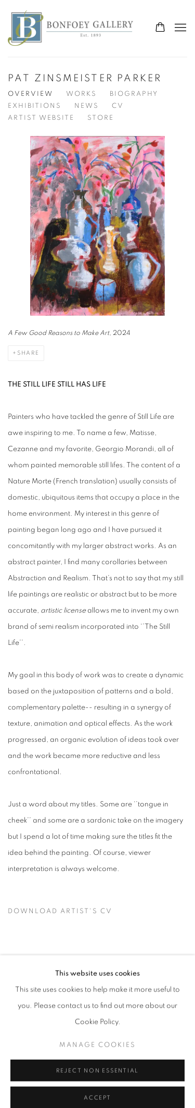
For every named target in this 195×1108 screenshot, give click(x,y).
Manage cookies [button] (97, 1085)
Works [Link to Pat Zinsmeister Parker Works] (81, 94)
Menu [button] (179, 28)
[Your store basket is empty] (160, 28)
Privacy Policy (37, 990)
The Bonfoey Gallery (70, 28)
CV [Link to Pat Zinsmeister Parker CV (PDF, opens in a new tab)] (118, 106)
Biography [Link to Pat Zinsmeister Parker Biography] (134, 94)
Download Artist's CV (66, 913)
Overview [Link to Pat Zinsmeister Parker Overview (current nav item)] (30, 94)
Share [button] (28, 353)
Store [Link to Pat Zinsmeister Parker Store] (100, 118)
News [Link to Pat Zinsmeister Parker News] (86, 106)
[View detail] (97, 238)
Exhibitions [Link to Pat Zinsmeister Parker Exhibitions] (34, 106)
